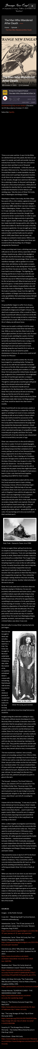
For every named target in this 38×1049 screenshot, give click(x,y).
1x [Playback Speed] (14, 99)
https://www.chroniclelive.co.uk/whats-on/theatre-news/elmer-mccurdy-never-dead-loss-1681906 (17, 958)
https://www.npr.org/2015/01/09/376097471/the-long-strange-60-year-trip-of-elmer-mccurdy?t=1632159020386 (19, 1020)
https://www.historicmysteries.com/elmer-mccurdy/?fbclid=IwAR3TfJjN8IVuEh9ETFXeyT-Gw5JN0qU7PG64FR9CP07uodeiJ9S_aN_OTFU (19, 972)
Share (33, 102)
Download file (6, 105)
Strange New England (19, 5)
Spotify (11, 112)
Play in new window (19, 105)
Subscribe (25, 102)
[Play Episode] (5, 98)
